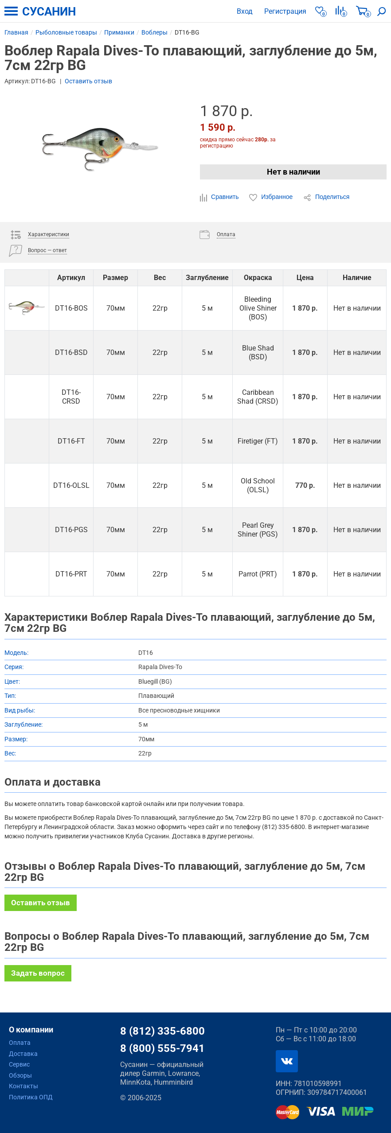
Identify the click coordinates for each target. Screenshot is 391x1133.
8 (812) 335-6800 (162, 1031)
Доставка (23, 1053)
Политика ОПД (31, 1097)
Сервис (19, 1064)
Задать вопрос (38, 973)
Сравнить (220, 197)
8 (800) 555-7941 (162, 1048)
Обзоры (20, 1075)
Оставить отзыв (88, 81)
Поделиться (326, 197)
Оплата (20, 1042)
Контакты (23, 1086)
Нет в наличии (293, 171)
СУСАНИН (49, 11)
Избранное (271, 197)
